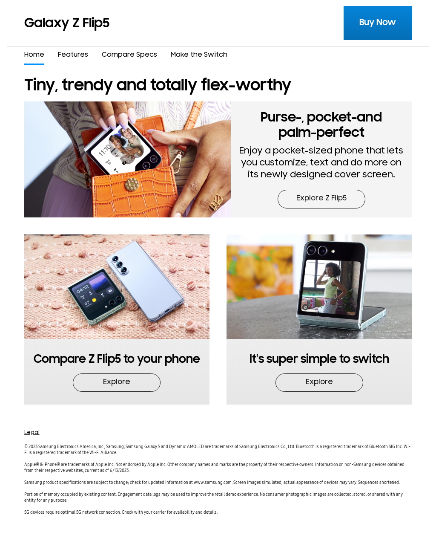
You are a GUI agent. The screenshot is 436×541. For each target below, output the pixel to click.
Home (34, 55)
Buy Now (377, 22)
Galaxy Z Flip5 (66, 23)
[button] (321, 159)
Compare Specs (129, 55)
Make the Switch (199, 55)
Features (73, 55)
